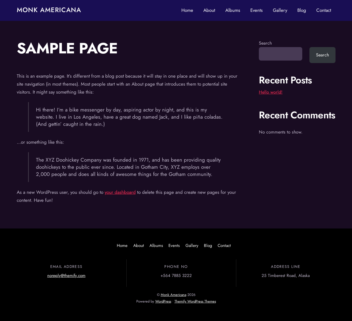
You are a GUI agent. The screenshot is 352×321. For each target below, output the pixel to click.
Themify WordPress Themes (195, 301)
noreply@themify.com (66, 276)
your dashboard (120, 192)
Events (256, 10)
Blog (301, 10)
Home (187, 10)
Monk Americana (173, 294)
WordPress (163, 301)
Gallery (280, 10)
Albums (232, 10)
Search (265, 43)
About (209, 10)
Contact (323, 10)
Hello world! (270, 92)
